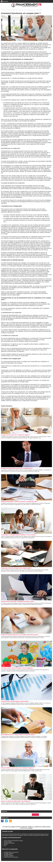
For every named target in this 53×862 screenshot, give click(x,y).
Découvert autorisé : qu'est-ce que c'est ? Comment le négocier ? (17, 767)
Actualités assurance (9, 853)
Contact (6, 844)
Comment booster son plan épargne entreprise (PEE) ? (15, 701)
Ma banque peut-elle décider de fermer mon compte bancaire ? (17, 468)
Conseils (23, 9)
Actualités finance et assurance (11, 852)
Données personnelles (9, 843)
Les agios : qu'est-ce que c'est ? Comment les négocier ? (15, 435)
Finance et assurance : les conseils (14, 9)
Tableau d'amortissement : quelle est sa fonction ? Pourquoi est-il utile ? (19, 501)
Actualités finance (8, 854)
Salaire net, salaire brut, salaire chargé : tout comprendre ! (16, 801)
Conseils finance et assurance (11, 857)
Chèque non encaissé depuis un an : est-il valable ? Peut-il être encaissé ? (20, 634)
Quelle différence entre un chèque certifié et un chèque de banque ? (18, 734)
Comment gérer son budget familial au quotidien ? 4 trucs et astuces (18, 534)
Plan (5, 845)
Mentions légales (8, 841)
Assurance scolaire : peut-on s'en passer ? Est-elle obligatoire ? (17, 668)
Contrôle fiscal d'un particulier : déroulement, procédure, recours (17, 601)
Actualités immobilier (9, 855)
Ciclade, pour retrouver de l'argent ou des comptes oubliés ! (16, 568)
